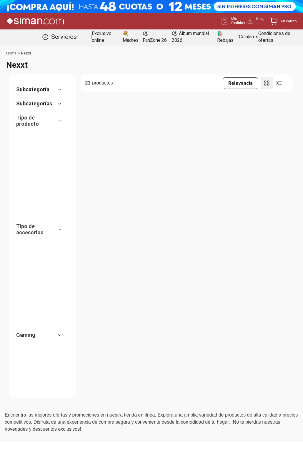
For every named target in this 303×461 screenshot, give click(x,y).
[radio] (267, 83)
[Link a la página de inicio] (11, 53)
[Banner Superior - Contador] (151, 6)
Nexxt (26, 53)
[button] (41, 89)
